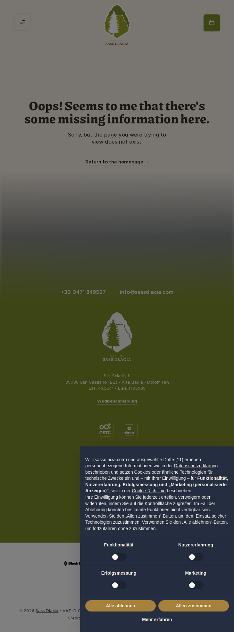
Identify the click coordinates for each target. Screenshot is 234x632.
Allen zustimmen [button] (193, 605)
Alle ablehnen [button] (120, 605)
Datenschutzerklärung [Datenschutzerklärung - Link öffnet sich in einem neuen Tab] (196, 465)
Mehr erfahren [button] (157, 619)
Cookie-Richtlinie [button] (148, 490)
